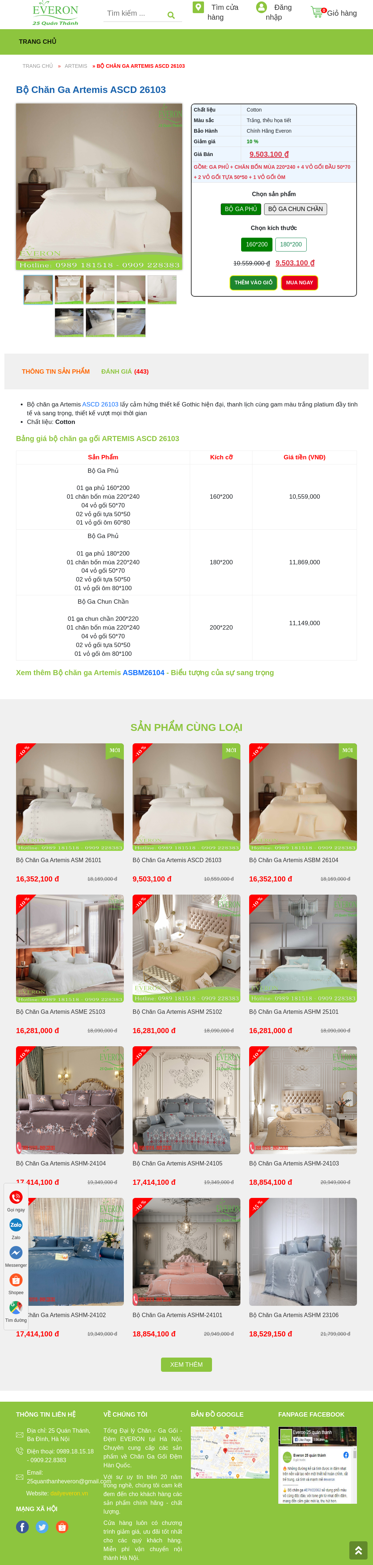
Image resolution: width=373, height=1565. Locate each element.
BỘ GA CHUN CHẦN (295, 209)
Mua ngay (299, 282)
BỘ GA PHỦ (241, 209)
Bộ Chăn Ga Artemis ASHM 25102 (177, 1012)
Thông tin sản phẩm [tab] (56, 371)
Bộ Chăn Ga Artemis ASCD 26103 (177, 860)
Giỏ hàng (342, 9)
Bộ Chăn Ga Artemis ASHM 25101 (294, 1012)
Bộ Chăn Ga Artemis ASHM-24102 (61, 1315)
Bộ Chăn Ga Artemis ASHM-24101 (178, 1315)
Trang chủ (37, 41)
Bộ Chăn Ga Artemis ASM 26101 (58, 860)
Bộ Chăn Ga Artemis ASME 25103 (60, 1012)
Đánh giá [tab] (125, 371)
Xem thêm (186, 1364)
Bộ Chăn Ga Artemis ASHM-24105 (178, 1163)
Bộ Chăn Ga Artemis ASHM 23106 (294, 1315)
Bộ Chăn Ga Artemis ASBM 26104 (293, 860)
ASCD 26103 (100, 404)
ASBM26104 (144, 673)
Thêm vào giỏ (253, 282)
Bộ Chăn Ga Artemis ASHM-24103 (294, 1163)
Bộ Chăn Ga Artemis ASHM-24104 (61, 1163)
